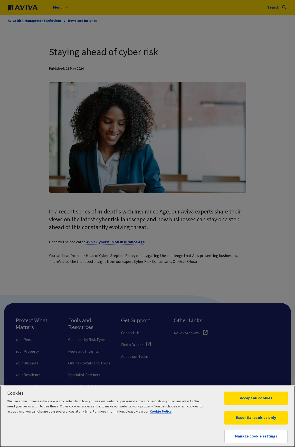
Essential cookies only (256, 417)
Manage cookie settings (256, 436)
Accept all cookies (256, 398)
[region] (147, 416)
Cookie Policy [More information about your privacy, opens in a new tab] (160, 411)
